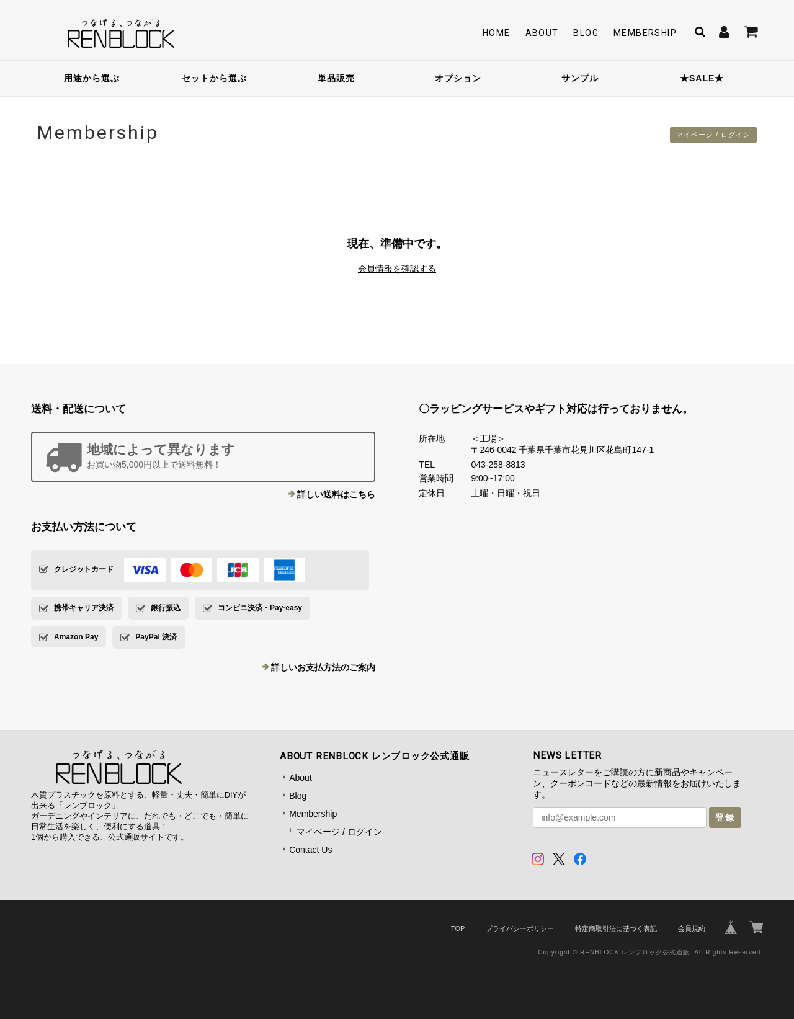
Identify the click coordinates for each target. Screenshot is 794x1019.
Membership (645, 33)
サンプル (580, 78)
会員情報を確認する (397, 269)
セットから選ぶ (214, 78)
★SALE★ (702, 78)
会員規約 (691, 928)
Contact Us (310, 850)
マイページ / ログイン (710, 134)
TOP (458, 928)
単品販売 (336, 78)
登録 (725, 817)
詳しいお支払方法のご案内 (323, 667)
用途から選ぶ (92, 78)
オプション (458, 78)
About (542, 33)
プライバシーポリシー (520, 928)
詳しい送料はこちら (336, 494)
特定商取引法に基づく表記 (616, 928)
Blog (586, 33)
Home (497, 33)
